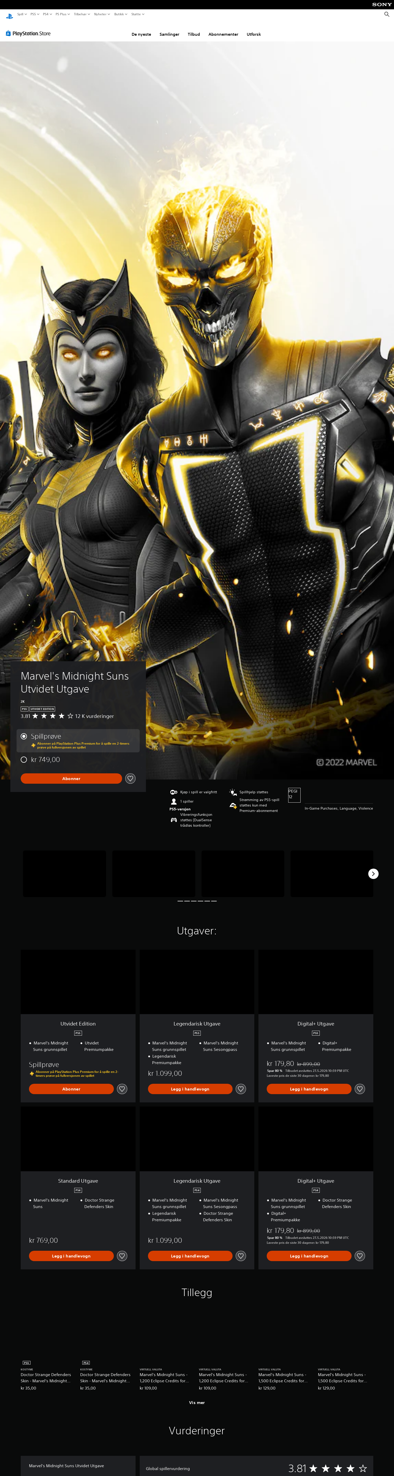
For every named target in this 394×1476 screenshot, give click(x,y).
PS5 (33, 14)
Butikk (119, 14)
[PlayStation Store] (29, 28)
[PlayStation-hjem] (9, 14)
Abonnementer (223, 29)
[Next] (373, 869)
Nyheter (100, 14)
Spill (20, 14)
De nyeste (141, 29)
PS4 (46, 14)
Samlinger (169, 29)
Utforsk (254, 29)
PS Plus (61, 14)
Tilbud (194, 29)
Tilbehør (80, 14)
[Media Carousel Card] (64, 869)
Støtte (136, 14)
